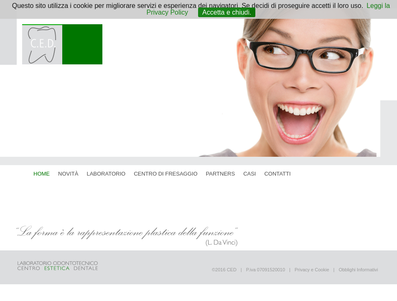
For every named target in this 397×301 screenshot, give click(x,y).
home (41, 174)
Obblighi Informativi (358, 269)
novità (68, 174)
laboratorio (106, 174)
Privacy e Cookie (312, 269)
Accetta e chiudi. (226, 12)
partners (220, 174)
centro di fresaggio (165, 174)
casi (249, 174)
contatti (277, 174)
